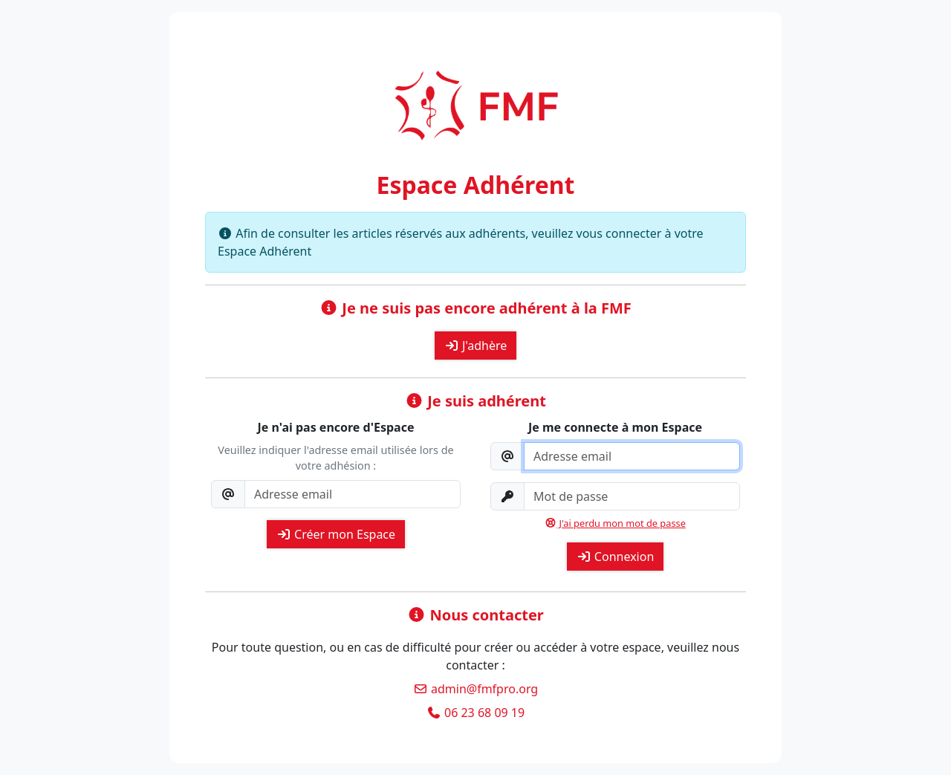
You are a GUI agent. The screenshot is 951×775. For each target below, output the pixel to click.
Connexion (616, 556)
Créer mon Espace (335, 534)
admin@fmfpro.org (475, 689)
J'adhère (475, 345)
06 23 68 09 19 (475, 712)
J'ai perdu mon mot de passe (615, 523)
